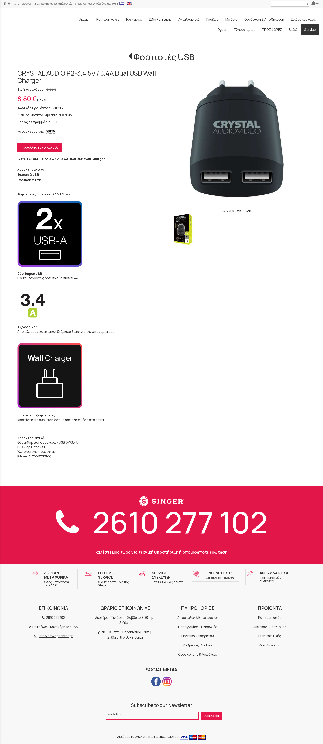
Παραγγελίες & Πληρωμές (197, 627)
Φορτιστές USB (163, 57)
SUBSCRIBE (211, 715)
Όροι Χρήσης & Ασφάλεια (197, 654)
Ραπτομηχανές (269, 617)
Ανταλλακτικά (269, 645)
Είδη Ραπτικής (269, 636)
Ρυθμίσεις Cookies (197, 645)
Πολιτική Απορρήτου (197, 636)
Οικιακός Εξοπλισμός (270, 627)
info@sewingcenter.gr (56, 636)
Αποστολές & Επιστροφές (197, 617)
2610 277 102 (161, 522)
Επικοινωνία (22, 3)
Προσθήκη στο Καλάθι (39, 147)
